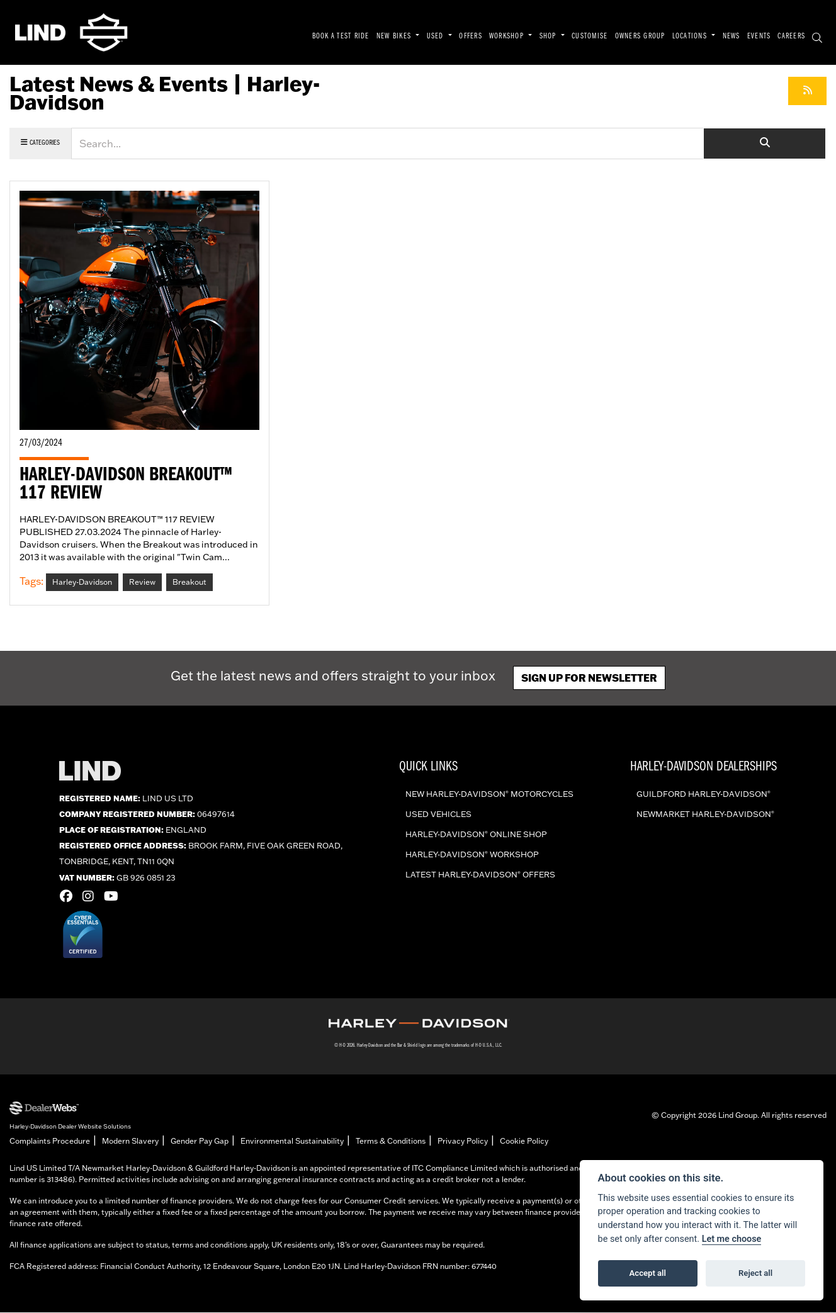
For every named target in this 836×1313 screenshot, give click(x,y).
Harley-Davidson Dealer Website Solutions (70, 1126)
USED (436, 36)
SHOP (549, 36)
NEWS (731, 36)
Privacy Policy (463, 1141)
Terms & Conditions (391, 1141)
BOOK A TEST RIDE (341, 36)
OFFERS (470, 36)
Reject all (755, 1273)
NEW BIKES (395, 36)
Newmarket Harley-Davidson (705, 814)
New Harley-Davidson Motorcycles (489, 794)
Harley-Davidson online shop (476, 835)
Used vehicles (438, 814)
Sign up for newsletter (589, 678)
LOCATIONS (690, 36)
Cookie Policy (524, 1141)
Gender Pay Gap (200, 1141)
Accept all (648, 1273)
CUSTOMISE (589, 36)
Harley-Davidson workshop (472, 855)
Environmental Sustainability (292, 1141)
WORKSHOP (507, 36)
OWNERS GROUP (640, 36)
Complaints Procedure (49, 1141)
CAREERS (791, 36)
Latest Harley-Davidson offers (480, 875)
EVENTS (759, 36)
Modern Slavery (130, 1141)
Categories (40, 142)
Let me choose (732, 1239)
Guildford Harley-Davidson (703, 794)
